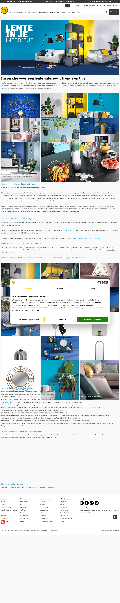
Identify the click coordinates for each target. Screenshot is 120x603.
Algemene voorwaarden (31, 530)
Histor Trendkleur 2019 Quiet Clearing (86, 238)
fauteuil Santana (69, 230)
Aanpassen (60, 319)
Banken (13, 12)
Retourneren (64, 510)
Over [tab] (93, 289)
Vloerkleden (43, 12)
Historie (43, 515)
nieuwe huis (111, 250)
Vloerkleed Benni (8, 402)
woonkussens (23, 426)
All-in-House (64, 515)
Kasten (34, 12)
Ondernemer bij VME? (47, 521)
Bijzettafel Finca (8, 405)
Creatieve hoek (6, 507)
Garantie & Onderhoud (67, 513)
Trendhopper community (9, 510)
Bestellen (63, 501)
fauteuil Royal (13, 397)
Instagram (50, 488)
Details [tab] (60, 289)
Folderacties (44, 507)
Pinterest (4, 513)
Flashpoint (116, 530)
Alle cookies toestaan (92, 319)
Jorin (53, 413)
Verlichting (54, 12)
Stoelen (20, 12)
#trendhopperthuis (66, 518)
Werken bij (43, 513)
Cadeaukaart (44, 510)
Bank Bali (5, 392)
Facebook (40, 488)
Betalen (62, 504)
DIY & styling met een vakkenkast (92, 86)
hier (108, 415)
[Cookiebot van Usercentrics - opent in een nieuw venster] (98, 282)
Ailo (65, 413)
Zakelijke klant (45, 518)
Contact (63, 521)
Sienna (15, 418)
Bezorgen (63, 507)
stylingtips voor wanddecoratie (65, 86)
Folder (3, 501)
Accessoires (66, 12)
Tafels (27, 12)
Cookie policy (54, 530)
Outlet (22, 521)
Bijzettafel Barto (8, 407)
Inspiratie (76, 12)
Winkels (42, 504)
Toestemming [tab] (27, 289)
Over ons (43, 501)
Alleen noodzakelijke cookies (27, 319)
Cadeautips (24, 501)
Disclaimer (44, 530)
